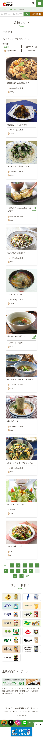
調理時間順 (10, 50)
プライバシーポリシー (11, 712)
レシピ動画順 (29, 50)
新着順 (7, 46)
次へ (28, 575)
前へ (6, 565)
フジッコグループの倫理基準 (14, 708)
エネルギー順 (30, 46)
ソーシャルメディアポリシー (29, 712)
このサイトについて (31, 708)
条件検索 (36, 14)
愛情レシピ (13, 9)
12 (15, 575)
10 (31, 570)
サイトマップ (21, 715)
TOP (5, 9)
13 (22, 575)
